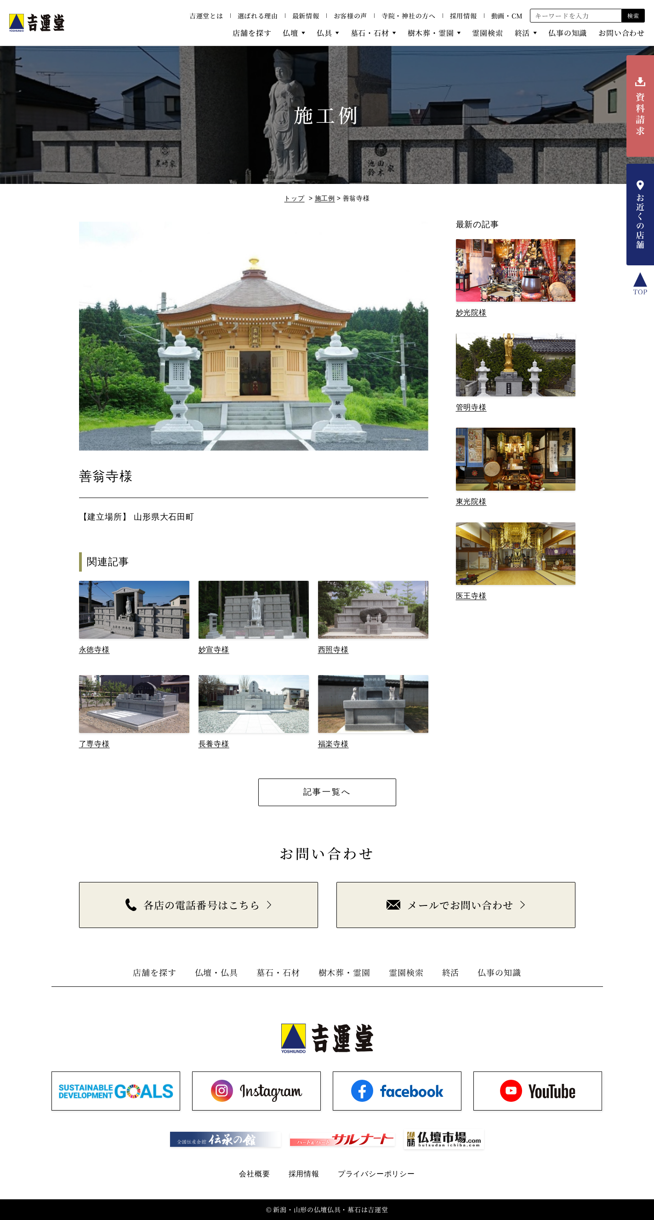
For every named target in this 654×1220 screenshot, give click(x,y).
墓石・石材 (370, 33)
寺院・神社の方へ (408, 15)
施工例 (325, 198)
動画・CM (507, 15)
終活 (522, 33)
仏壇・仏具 (217, 972)
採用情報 (463, 15)
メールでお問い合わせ (450, 905)
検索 (633, 15)
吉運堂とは (206, 15)
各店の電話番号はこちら (192, 905)
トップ (294, 198)
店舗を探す (252, 33)
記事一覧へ (327, 791)
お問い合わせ (621, 33)
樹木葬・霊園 (431, 33)
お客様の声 (351, 15)
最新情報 (305, 15)
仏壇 (290, 33)
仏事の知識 (567, 33)
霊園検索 (487, 33)
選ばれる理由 (258, 15)
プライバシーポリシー (376, 1174)
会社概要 (254, 1174)
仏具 (324, 33)
